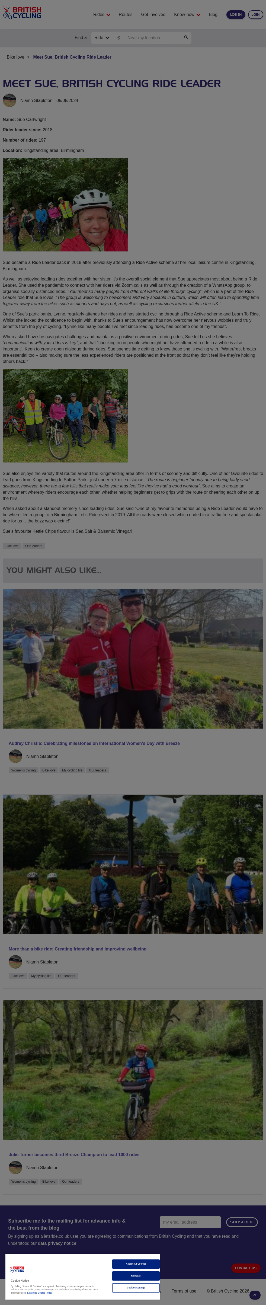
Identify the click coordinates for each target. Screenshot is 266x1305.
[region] (82, 1277)
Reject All (136, 1276)
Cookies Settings (136, 1288)
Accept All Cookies (136, 1264)
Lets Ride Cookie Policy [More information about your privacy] (39, 1293)
